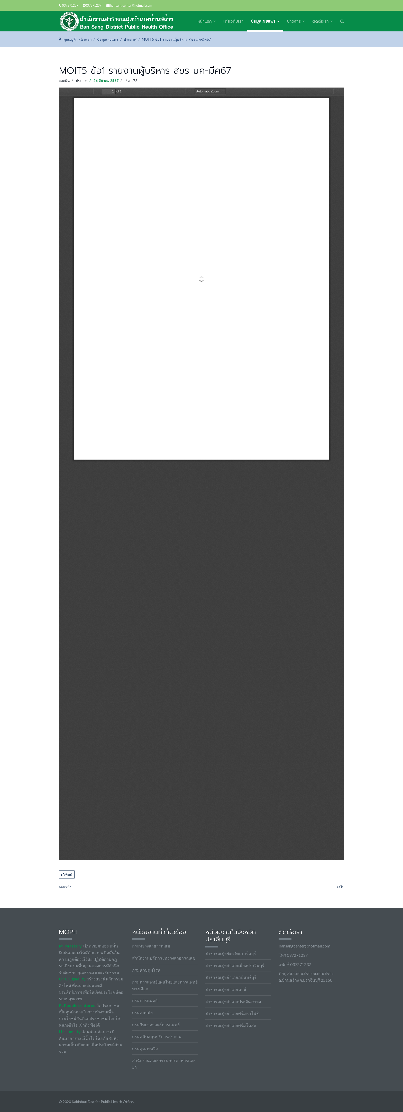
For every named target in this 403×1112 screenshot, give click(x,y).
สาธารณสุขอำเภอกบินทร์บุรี (230, 977)
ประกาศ (81, 81)
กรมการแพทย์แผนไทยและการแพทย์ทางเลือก (165, 985)
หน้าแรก (204, 21)
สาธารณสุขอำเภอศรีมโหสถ (230, 1025)
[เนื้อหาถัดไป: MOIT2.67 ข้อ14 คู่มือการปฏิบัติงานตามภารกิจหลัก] (340, 887)
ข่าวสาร (294, 21)
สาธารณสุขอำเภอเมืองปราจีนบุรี (234, 965)
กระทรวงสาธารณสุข (151, 945)
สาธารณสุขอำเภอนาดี (225, 989)
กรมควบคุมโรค (146, 970)
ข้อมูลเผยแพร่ (263, 21)
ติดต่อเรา (320, 21)
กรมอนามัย (142, 1012)
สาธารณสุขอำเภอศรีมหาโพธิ (232, 1013)
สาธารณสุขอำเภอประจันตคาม (233, 1001)
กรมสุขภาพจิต (145, 1048)
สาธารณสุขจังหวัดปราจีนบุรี (230, 953)
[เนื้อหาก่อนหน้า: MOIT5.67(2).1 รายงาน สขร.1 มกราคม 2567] (65, 887)
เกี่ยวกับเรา (233, 21)
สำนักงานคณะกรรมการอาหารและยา (164, 1064)
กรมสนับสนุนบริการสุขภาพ (156, 1036)
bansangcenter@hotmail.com (131, 5)
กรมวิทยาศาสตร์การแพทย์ (156, 1024)
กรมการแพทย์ (145, 1000)
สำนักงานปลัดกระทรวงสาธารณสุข (163, 957)
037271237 (70, 5)
